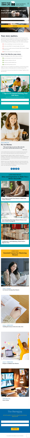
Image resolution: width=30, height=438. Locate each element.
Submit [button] (15, 107)
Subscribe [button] (15, 26)
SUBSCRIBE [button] (15, 428)
